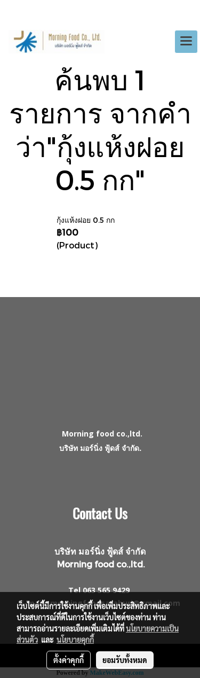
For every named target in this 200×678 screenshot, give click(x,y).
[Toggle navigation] (186, 41)
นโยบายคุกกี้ (75, 639)
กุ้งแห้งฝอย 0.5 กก (86, 219)
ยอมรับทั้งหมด (124, 660)
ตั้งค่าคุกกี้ (68, 660)
